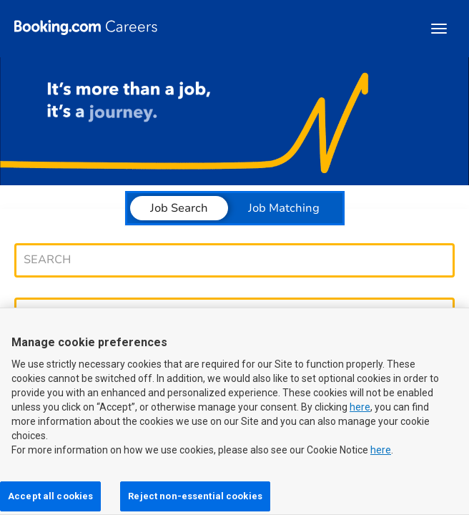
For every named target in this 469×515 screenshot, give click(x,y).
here (360, 414)
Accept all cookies (50, 496)
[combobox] (227, 260)
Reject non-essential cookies (195, 496)
